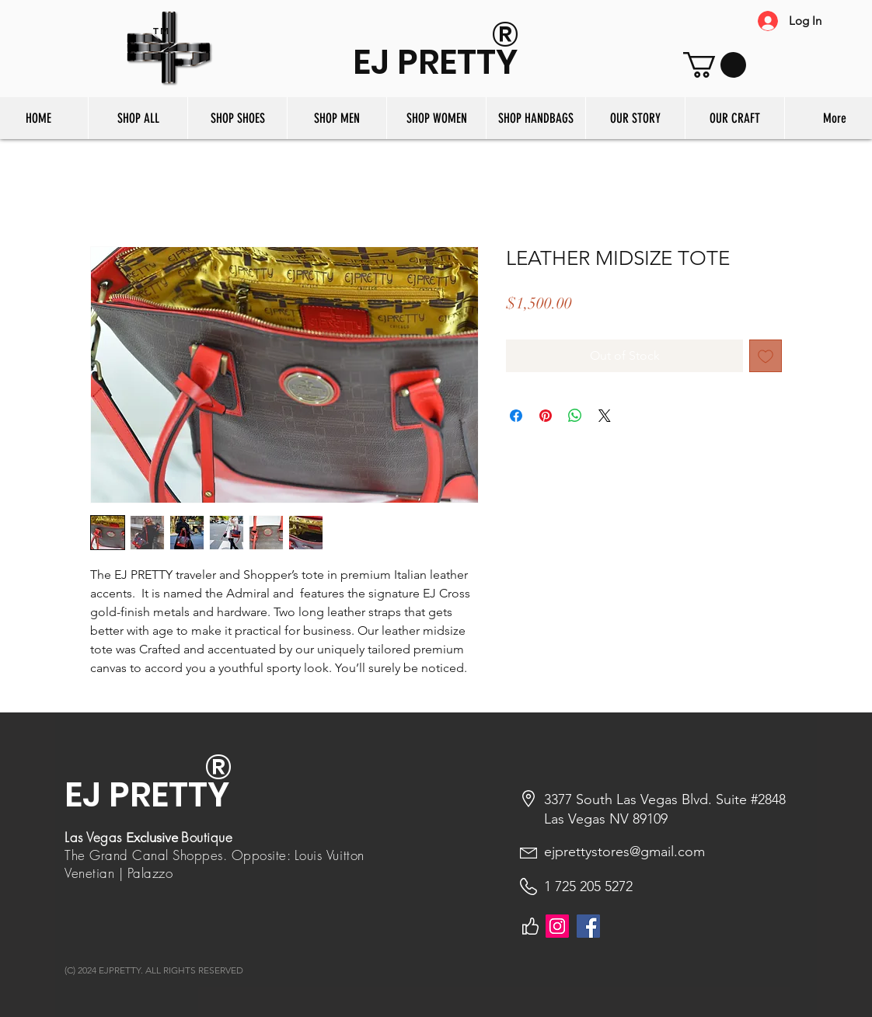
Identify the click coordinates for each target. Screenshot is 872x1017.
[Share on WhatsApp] (575, 415)
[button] (714, 65)
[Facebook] (588, 926)
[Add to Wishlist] (765, 356)
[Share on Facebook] (516, 415)
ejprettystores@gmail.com (624, 851)
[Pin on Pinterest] (545, 415)
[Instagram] (557, 926)
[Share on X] (604, 415)
